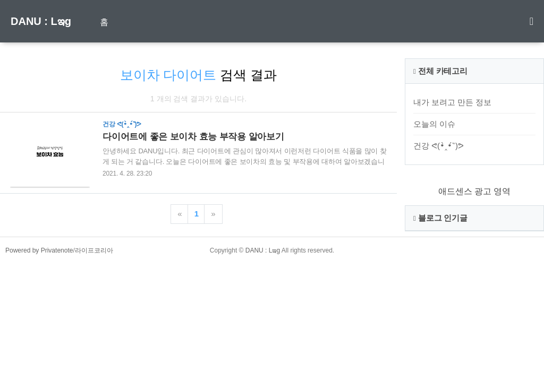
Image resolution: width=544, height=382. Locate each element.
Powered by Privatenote (39, 250)
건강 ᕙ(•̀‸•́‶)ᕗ (438, 145)
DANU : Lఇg (41, 21)
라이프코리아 (94, 250)
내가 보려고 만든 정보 (452, 102)
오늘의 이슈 (434, 123)
